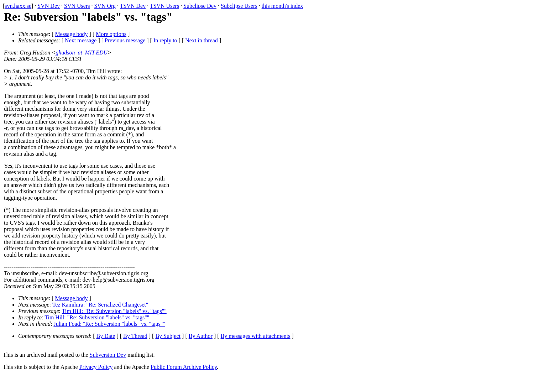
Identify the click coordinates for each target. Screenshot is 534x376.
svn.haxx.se (18, 6)
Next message (80, 40)
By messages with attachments (255, 336)
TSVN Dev (133, 6)
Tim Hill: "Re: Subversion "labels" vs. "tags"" (114, 311)
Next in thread (201, 40)
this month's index (282, 6)
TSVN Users (164, 6)
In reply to (165, 40)
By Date (105, 336)
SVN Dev (48, 6)
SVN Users (77, 6)
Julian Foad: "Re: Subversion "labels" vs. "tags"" (109, 324)
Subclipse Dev (199, 6)
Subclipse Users (239, 6)
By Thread (135, 336)
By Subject (167, 336)
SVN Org (105, 6)
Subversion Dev (108, 355)
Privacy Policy (96, 367)
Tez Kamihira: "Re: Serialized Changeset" (100, 305)
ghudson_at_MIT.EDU (82, 52)
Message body (71, 34)
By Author (201, 336)
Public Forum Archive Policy (184, 367)
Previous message (125, 40)
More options (111, 34)
